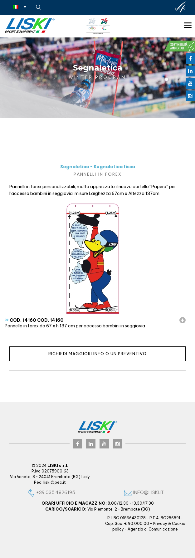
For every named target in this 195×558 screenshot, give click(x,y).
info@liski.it (144, 492)
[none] (19, 6)
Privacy (160, 523)
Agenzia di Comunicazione (153, 529)
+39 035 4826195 (51, 492)
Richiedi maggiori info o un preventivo (97, 353)
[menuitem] (19, 6)
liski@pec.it (54, 482)
